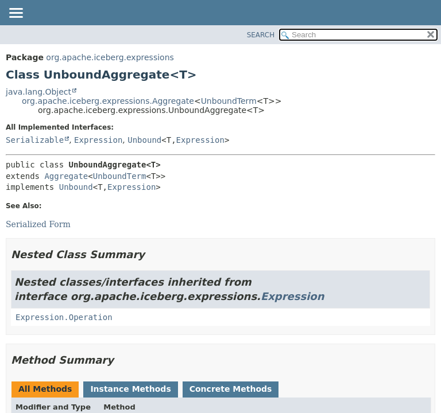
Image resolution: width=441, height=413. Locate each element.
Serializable (35, 140)
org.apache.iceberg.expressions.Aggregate (108, 101)
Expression (98, 140)
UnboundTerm (229, 101)
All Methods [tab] (45, 388)
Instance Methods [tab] (130, 388)
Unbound (144, 140)
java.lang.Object (38, 91)
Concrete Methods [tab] (230, 388)
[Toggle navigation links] (15, 14)
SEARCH (261, 35)
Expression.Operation (64, 317)
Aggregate (66, 176)
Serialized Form (38, 224)
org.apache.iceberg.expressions (109, 57)
